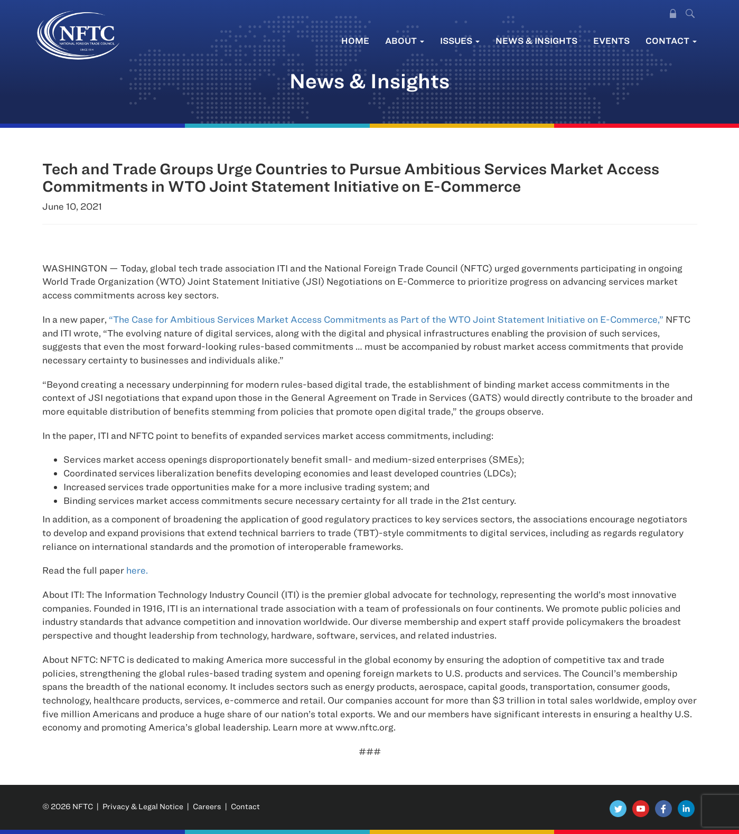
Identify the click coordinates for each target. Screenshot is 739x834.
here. (137, 570)
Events (611, 40)
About (404, 40)
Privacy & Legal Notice (142, 806)
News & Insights (536, 40)
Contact (671, 40)
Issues (460, 40)
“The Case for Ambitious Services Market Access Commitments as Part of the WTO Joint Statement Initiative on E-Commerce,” (386, 319)
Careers (207, 806)
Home (355, 40)
